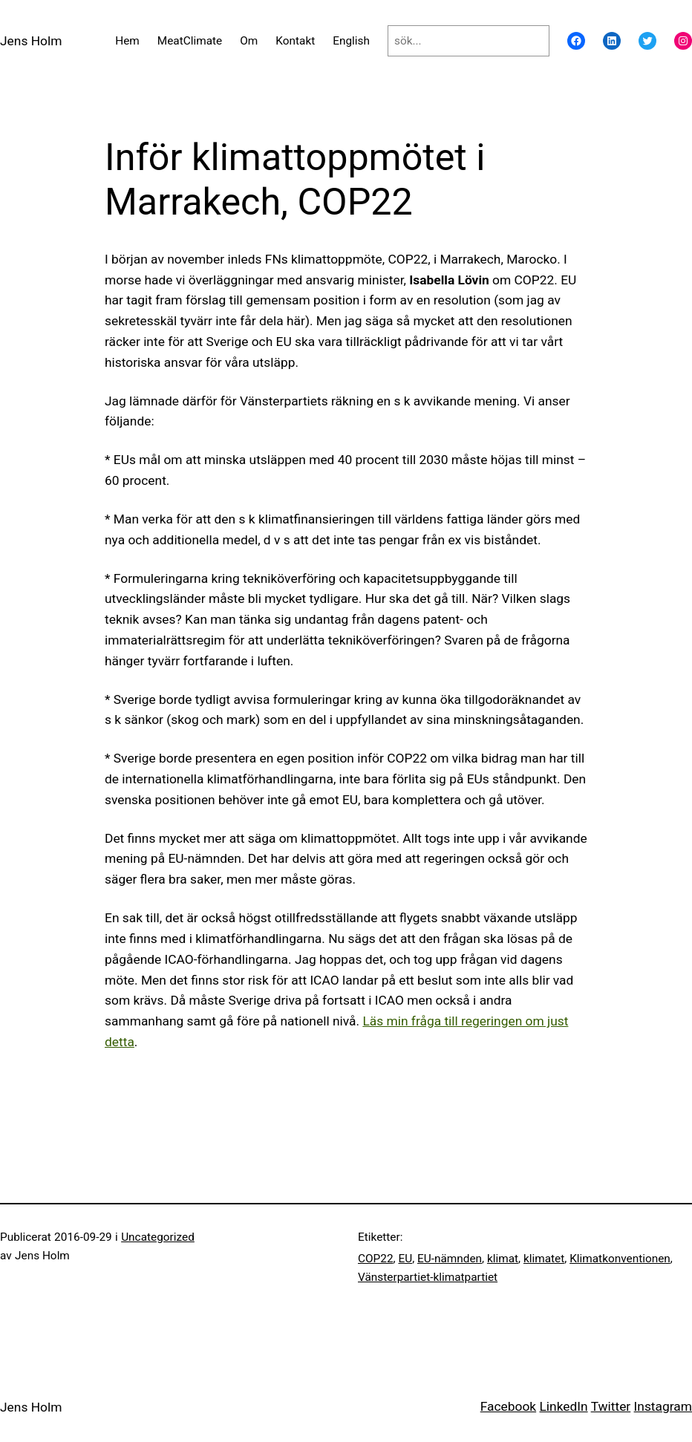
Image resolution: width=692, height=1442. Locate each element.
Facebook (508, 1406)
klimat (502, 1258)
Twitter (611, 1406)
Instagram (663, 1406)
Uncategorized (158, 1237)
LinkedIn (563, 1406)
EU (405, 1258)
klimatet (543, 1258)
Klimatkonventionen (619, 1258)
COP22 (376, 1258)
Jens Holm (31, 40)
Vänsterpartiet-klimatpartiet (427, 1277)
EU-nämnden (449, 1258)
